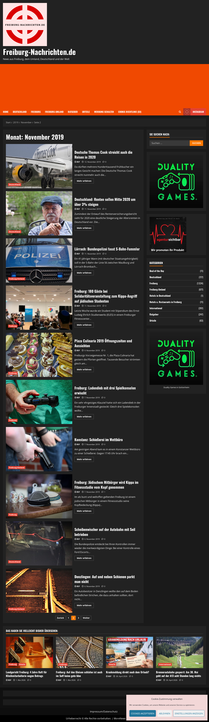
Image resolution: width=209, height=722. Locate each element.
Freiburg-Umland (54, 112)
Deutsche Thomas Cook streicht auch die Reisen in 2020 (39, 166)
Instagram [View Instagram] (193, 111)
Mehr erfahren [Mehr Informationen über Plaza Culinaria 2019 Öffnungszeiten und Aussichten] (85, 370)
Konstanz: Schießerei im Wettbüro (39, 449)
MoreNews (120, 718)
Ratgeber (73, 112)
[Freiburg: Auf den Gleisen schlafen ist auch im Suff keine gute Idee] (79, 652)
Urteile (86, 112)
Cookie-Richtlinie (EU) (129, 112)
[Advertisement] (104, 86)
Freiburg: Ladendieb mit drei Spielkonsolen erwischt (39, 402)
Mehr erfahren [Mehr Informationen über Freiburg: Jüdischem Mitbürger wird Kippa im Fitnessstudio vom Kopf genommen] (85, 511)
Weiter (86, 617)
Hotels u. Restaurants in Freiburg (166, 302)
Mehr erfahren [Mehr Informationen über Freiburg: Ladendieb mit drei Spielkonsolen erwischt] (85, 417)
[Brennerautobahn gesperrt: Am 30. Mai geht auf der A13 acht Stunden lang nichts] (179, 652)
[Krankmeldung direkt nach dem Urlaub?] (129, 652)
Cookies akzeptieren (142, 713)
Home (5, 112)
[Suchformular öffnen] (180, 112)
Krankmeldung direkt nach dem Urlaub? (127, 672)
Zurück (60, 617)
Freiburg (36, 112)
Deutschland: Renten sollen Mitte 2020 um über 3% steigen (39, 213)
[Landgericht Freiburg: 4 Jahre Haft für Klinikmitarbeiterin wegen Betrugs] (29, 652)
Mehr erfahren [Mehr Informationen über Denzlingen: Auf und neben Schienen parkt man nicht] (85, 606)
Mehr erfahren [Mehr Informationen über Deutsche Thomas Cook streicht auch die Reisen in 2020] (85, 181)
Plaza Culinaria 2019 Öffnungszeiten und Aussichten (39, 355)
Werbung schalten (104, 112)
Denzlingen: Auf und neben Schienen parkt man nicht (39, 590)
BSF (78, 162)
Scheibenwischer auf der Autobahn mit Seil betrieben (39, 543)
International (156, 308)
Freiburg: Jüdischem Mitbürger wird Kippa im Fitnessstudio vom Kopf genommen (39, 496)
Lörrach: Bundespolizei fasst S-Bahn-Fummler (39, 260)
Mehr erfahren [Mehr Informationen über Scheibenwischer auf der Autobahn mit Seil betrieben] (85, 559)
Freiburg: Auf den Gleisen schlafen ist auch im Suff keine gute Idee (79, 674)
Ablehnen (164, 713)
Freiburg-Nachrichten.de (39, 51)
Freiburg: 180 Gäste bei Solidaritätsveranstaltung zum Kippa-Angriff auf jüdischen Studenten (39, 307)
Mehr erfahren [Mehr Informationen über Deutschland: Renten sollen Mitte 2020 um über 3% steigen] (85, 228)
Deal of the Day (157, 271)
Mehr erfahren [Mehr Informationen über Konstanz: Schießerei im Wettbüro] (85, 460)
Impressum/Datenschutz (104, 711)
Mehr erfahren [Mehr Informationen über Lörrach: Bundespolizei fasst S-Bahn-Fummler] (85, 273)
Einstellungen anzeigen (189, 713)
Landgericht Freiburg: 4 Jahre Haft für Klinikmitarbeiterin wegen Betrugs (26, 674)
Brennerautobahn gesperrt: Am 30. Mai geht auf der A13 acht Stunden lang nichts (178, 674)
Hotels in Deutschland (160, 295)
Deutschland (19, 112)
